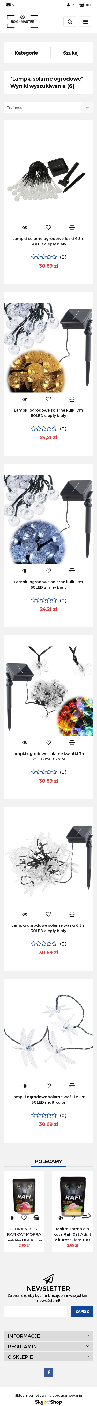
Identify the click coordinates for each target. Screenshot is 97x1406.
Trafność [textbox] (14, 107)
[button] (85, 5)
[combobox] (48, 107)
